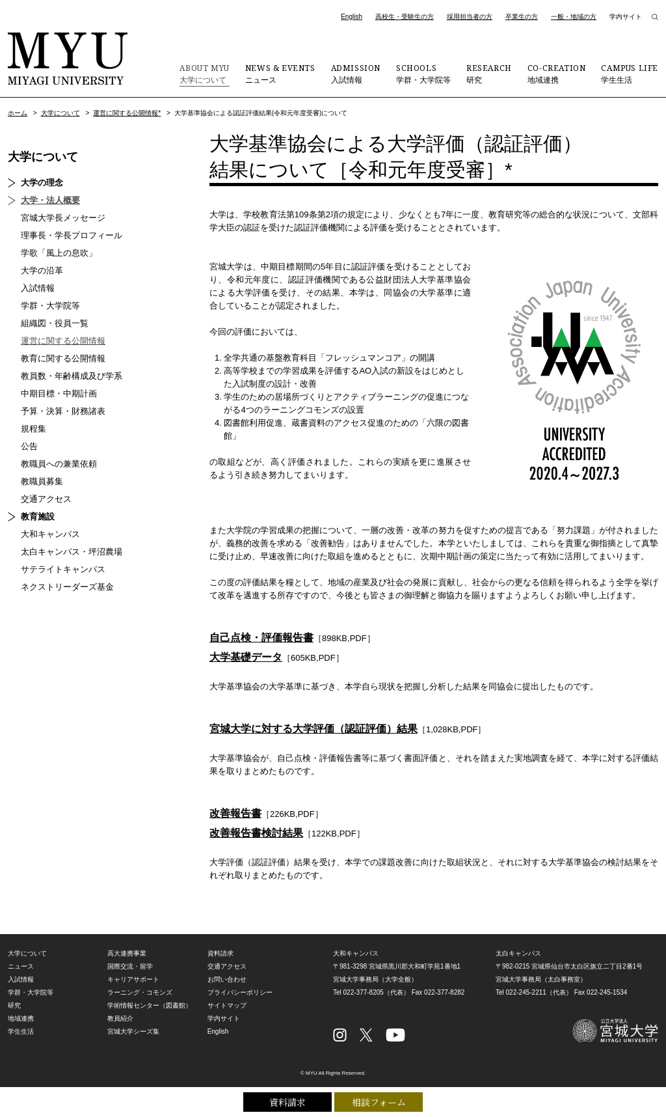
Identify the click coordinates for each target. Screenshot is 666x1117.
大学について (204, 73)
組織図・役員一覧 (54, 323)
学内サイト (625, 16)
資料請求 (287, 1102)
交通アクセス (46, 499)
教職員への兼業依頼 (59, 464)
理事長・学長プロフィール (71, 235)
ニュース (280, 73)
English (351, 16)
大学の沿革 (42, 270)
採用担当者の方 (469, 16)
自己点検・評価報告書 (261, 637)
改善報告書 (235, 813)
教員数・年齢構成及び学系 (71, 376)
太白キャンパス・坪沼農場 (71, 552)
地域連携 (556, 73)
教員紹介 (120, 1018)
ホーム (17, 113)
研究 (489, 73)
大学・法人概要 (50, 200)
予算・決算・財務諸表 (63, 411)
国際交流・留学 (130, 966)
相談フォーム (379, 1102)
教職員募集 (42, 481)
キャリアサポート (133, 979)
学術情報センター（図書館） (149, 1005)
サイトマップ (226, 1005)
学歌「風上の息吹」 (59, 253)
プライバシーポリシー (240, 992)
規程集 (33, 429)
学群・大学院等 (423, 73)
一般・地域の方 (573, 16)
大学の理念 (42, 182)
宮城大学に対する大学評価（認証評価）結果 (313, 728)
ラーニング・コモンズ (139, 992)
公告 (29, 446)
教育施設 (38, 516)
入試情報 (355, 73)
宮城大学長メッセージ (63, 218)
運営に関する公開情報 (63, 341)
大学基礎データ (245, 657)
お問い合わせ (226, 979)
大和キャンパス (50, 534)
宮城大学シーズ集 (133, 1031)
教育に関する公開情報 (63, 358)
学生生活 (629, 73)
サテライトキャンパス (63, 569)
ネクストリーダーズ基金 (67, 587)
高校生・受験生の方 (404, 16)
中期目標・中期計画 (59, 393)
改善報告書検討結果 (256, 832)
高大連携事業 (126, 953)
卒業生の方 (521, 16)
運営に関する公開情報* (127, 113)
